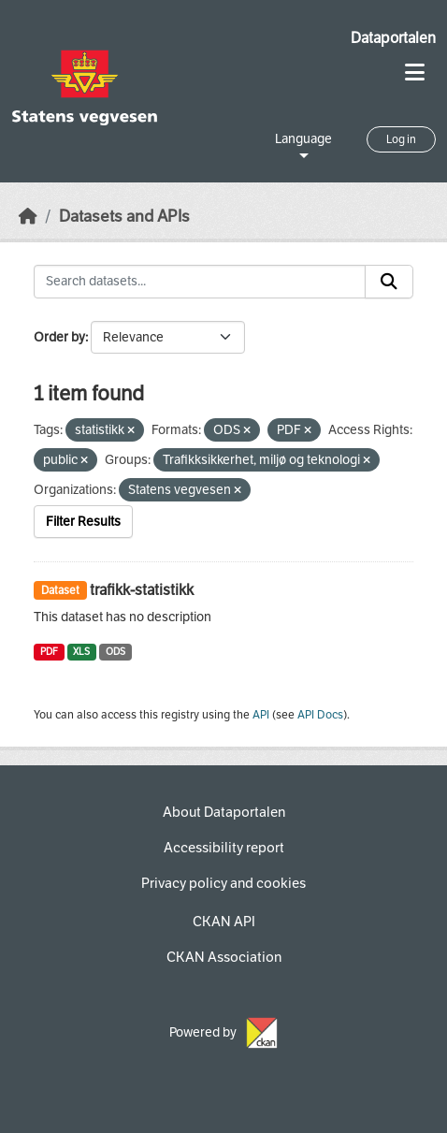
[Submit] (389, 281)
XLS (81, 652)
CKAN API (224, 921)
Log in (401, 139)
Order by (59, 337)
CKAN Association (223, 957)
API (260, 714)
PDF (49, 652)
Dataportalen (393, 38)
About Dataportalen (224, 812)
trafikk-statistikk (142, 590)
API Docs (320, 714)
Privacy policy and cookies (223, 883)
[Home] (28, 216)
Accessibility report (224, 847)
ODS (115, 652)
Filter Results (83, 522)
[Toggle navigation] (415, 72)
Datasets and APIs (124, 216)
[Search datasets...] (200, 281)
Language (303, 139)
